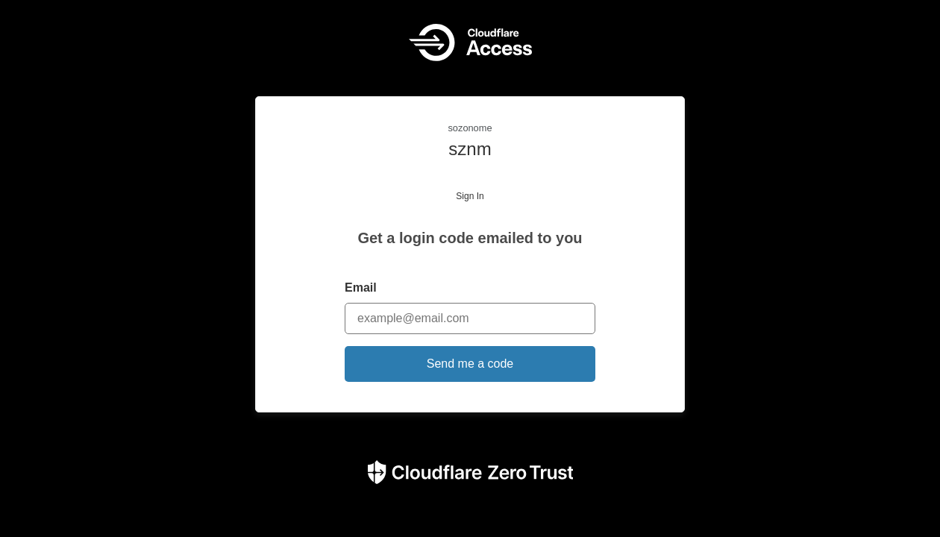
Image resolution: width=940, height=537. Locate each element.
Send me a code (470, 363)
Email (361, 287)
